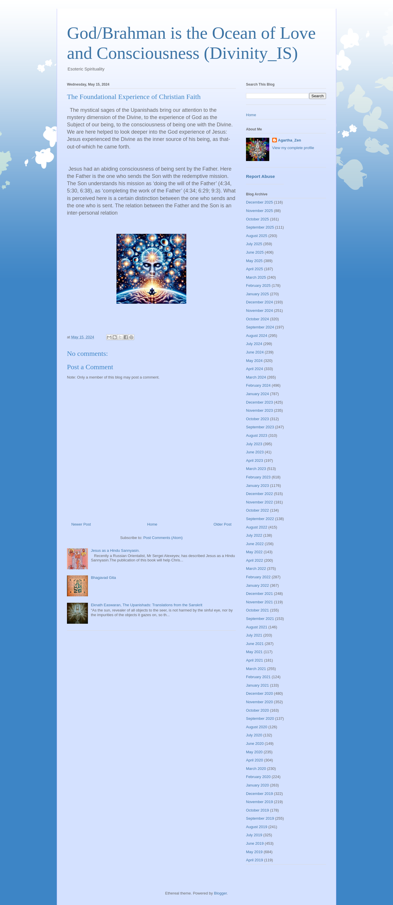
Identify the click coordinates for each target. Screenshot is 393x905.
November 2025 (259, 210)
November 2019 (259, 802)
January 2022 (257, 585)
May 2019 (254, 852)
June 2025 (255, 252)
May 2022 (254, 552)
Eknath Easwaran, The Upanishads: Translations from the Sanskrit (146, 605)
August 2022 (256, 527)
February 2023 (258, 477)
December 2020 (259, 693)
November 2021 (259, 602)
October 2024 (257, 319)
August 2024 (256, 335)
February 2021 (258, 677)
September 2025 (260, 227)
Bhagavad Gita (103, 577)
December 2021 (259, 593)
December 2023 (259, 402)
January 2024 (257, 394)
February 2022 (258, 577)
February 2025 (258, 285)
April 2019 (254, 860)
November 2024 (259, 310)
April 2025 (254, 269)
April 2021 (254, 660)
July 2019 (254, 835)
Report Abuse (260, 176)
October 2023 (257, 419)
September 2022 (260, 519)
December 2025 (259, 202)
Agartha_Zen (289, 140)
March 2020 (256, 768)
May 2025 (254, 261)
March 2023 (256, 468)
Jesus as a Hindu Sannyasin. (115, 550)
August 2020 (256, 727)
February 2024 (258, 385)
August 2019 (256, 827)
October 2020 (257, 710)
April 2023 (254, 460)
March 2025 (256, 277)
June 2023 (255, 452)
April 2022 (254, 560)
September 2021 (260, 618)
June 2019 (255, 843)
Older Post (222, 524)
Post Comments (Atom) (163, 537)
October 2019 (257, 810)
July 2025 (254, 244)
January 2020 (257, 785)
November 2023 (259, 410)
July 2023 (254, 444)
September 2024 (260, 327)
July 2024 (254, 344)
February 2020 (258, 777)
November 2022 (259, 502)
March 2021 (256, 669)
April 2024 (254, 369)
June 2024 (255, 352)
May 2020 (254, 752)
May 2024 (254, 360)
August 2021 (256, 627)
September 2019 (260, 818)
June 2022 (255, 544)
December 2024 (259, 302)
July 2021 (254, 635)
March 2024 (256, 377)
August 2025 (256, 236)
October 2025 (257, 219)
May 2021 (254, 652)
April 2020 (254, 760)
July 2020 (254, 735)
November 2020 (259, 702)
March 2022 (256, 568)
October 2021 (257, 610)
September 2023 (260, 427)
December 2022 (259, 494)
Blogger (220, 893)
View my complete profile (293, 148)
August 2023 (256, 435)
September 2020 (260, 718)
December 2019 (259, 793)
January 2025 (257, 294)
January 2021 (257, 685)
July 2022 (254, 535)
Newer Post (81, 524)
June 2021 (255, 643)
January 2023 (257, 485)
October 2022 (257, 510)
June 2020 (255, 743)
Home (152, 524)
